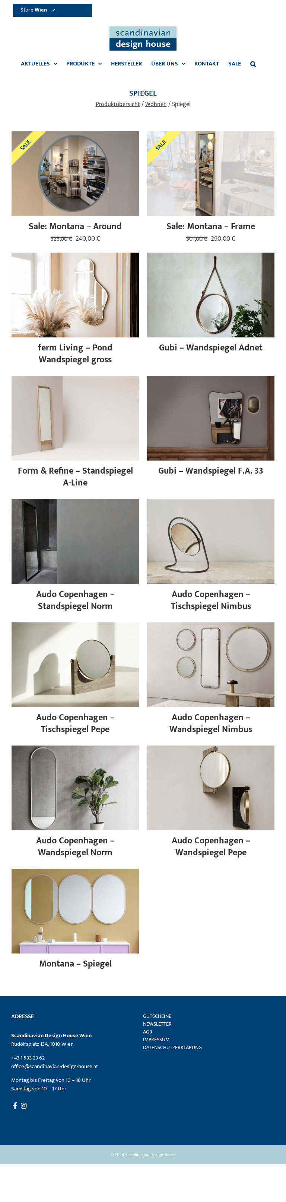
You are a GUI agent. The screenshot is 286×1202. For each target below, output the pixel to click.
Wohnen (156, 104)
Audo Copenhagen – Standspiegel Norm (75, 600)
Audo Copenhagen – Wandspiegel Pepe (211, 846)
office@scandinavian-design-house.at (54, 1066)
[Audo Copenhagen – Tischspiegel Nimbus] (210, 503)
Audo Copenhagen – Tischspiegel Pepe (75, 723)
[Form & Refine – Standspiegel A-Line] (75, 380)
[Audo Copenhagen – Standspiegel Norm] (75, 503)
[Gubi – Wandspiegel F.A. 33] (210, 380)
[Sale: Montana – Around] (75, 136)
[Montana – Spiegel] (75, 873)
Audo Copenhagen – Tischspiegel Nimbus (211, 600)
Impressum (156, 1040)
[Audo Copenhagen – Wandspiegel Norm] (75, 750)
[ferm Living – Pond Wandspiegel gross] (75, 257)
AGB (147, 1032)
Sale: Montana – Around (75, 226)
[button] (253, 64)
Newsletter (157, 1024)
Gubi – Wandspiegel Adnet (211, 347)
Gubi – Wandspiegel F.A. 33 (210, 471)
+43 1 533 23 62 (28, 1057)
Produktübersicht (118, 104)
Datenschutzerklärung (172, 1047)
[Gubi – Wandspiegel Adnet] (210, 257)
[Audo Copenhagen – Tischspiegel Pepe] (75, 627)
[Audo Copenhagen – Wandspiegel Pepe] (210, 750)
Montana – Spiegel (75, 963)
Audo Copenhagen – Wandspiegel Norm (75, 846)
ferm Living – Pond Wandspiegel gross (75, 353)
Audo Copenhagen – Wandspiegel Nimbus (210, 723)
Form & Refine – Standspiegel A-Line (75, 477)
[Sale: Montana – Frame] (210, 136)
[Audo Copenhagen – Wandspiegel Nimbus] (210, 627)
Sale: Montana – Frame (210, 226)
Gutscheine (157, 1016)
